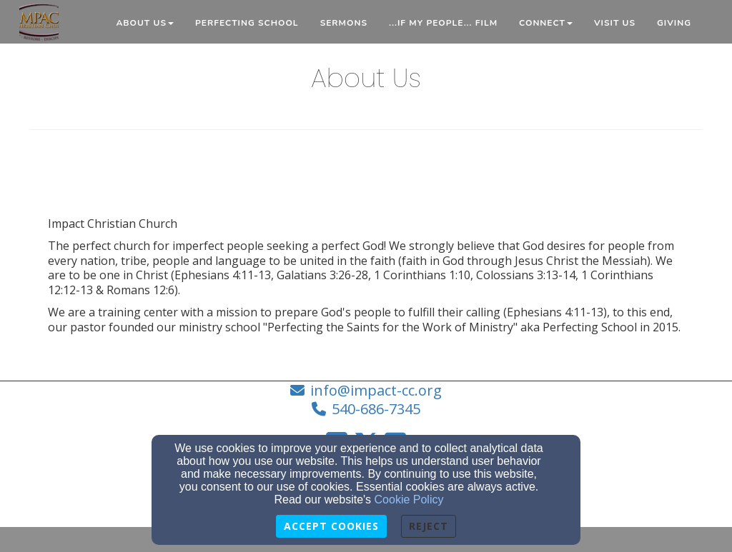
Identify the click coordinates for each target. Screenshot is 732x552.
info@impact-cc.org (376, 390)
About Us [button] (145, 23)
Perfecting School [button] (247, 23)
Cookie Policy (409, 499)
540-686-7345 (376, 408)
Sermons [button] (343, 23)
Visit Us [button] (614, 23)
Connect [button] (546, 23)
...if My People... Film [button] (443, 23)
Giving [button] (674, 23)
